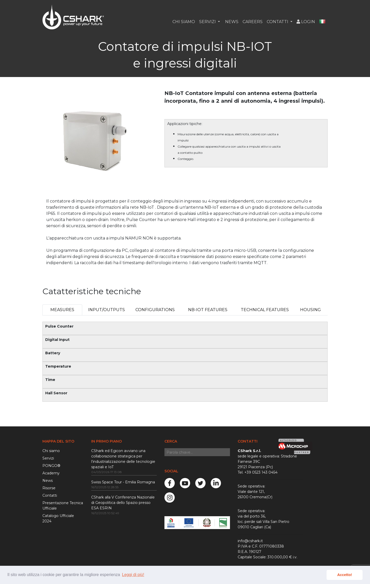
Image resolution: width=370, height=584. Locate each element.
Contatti (49, 495)
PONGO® (51, 465)
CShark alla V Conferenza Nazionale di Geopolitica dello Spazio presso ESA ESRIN (123, 502)
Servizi (48, 458)
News (231, 21)
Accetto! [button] (344, 575)
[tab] (62, 309)
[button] (322, 22)
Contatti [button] (278, 21)
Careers (253, 21)
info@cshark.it (250, 541)
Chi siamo (183, 21)
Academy (51, 473)
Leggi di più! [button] (133, 574)
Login (306, 21)
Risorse (48, 488)
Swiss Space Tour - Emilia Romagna (123, 482)
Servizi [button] (208, 21)
